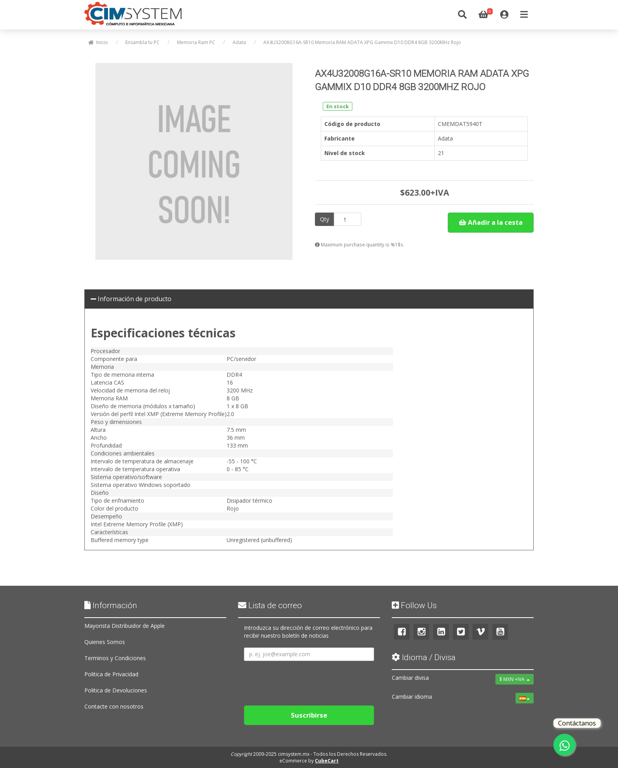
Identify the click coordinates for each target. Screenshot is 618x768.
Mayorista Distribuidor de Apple (124, 625)
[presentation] (304, 680)
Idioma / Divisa (424, 657)
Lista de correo (270, 605)
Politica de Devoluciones (115, 690)
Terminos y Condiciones (115, 658)
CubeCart (327, 760)
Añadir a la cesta (491, 222)
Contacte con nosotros (113, 706)
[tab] (309, 299)
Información (110, 605)
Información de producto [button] (131, 298)
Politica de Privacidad (111, 674)
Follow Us (414, 605)
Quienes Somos (104, 642)
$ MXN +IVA (514, 679)
